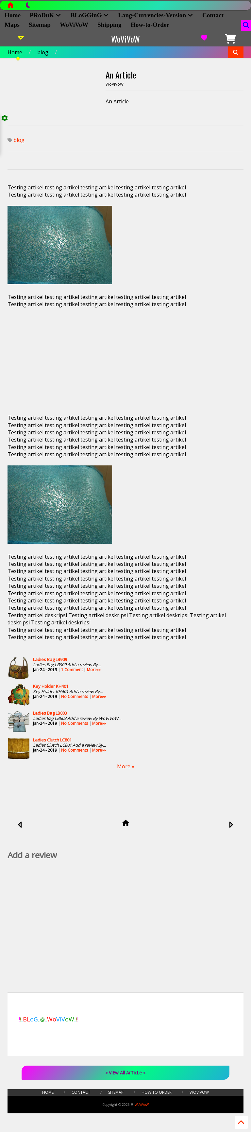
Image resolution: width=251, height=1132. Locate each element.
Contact (213, 15)
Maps (12, 24)
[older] (230, 825)
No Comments (74, 696)
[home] (126, 823)
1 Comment (72, 669)
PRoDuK (45, 15)
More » (125, 766)
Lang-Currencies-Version (155, 15)
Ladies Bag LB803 (50, 713)
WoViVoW (74, 24)
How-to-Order (150, 24)
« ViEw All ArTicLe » (125, 1073)
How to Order (157, 1092)
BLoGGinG (89, 15)
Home (15, 52)
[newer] (20, 825)
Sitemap (40, 24)
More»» (94, 669)
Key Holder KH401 (50, 686)
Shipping (109, 24)
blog (42, 52)
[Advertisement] (125, 361)
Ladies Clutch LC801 (52, 740)
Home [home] (13, 15)
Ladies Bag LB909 (50, 659)
